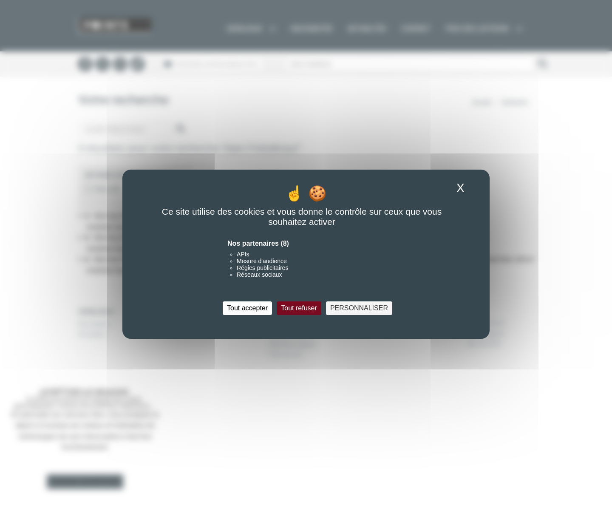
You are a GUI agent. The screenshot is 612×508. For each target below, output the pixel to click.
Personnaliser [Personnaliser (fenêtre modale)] (359, 308)
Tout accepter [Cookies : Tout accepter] (247, 308)
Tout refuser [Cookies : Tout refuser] (299, 308)
